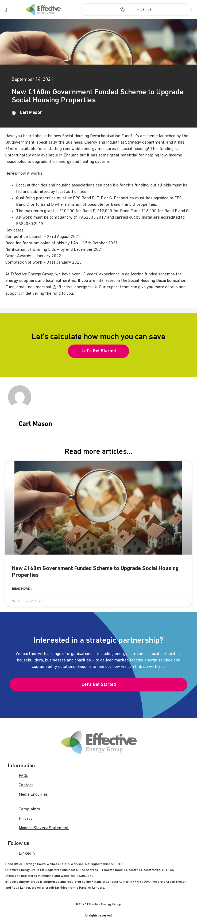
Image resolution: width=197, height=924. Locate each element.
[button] (98, 351)
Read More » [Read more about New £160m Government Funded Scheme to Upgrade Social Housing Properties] (22, 588)
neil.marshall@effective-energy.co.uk (62, 287)
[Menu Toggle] (6, 9)
